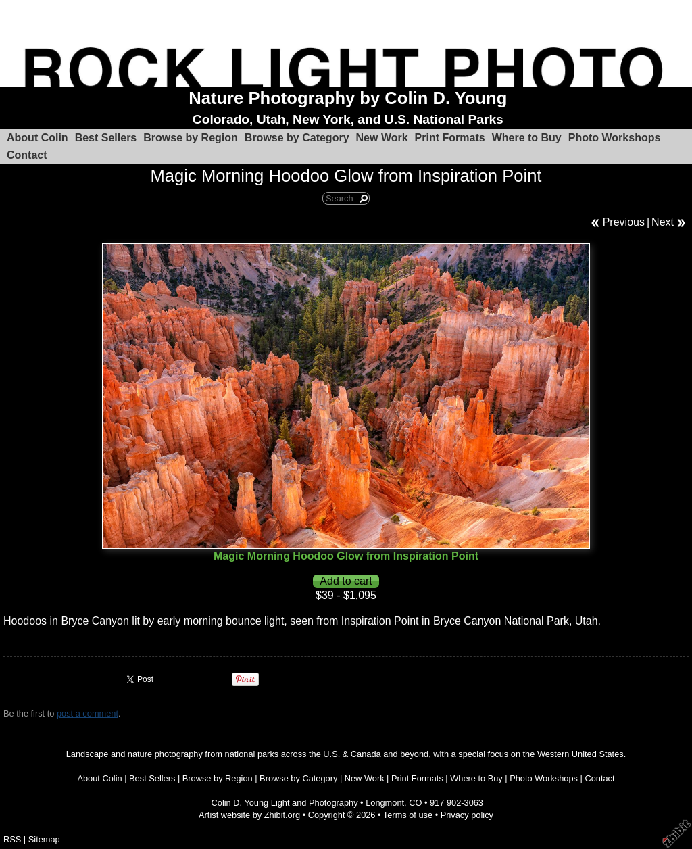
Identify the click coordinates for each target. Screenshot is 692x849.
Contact (27, 155)
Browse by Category (297, 137)
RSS (12, 839)
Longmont (385, 803)
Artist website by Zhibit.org (249, 815)
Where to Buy (527, 137)
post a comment (87, 713)
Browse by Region (190, 137)
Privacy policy (467, 815)
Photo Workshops (614, 137)
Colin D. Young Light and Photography (285, 803)
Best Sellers (106, 137)
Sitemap (44, 839)
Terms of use (407, 815)
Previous (624, 222)
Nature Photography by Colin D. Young (348, 98)
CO (415, 803)
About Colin (37, 137)
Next (662, 222)
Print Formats (450, 137)
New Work (382, 137)
